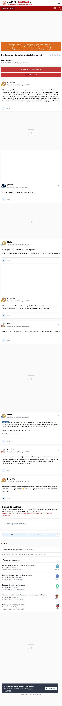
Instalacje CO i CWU (22, 63)
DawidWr (9, 60)
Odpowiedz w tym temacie (31, 69)
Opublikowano (18, 85)
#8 (58, 480)
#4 (58, 299)
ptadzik (8, 567)
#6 (58, 415)
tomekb (10, 324)
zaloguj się (10, 511)
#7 (58, 450)
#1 (58, 83)
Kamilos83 (9, 597)
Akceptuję (50, 688)
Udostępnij (15, 534)
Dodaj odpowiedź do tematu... (15, 524)
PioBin (9, 242)
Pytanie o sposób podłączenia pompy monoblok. (18, 565)
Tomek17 (9, 607)
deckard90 (10, 577)
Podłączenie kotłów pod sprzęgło (13, 585)
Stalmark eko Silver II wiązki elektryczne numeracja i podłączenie (24, 595)
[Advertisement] (26, 165)
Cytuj (8, 108)
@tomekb (6, 422)
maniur (8, 587)
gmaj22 (10, 185)
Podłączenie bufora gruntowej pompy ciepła (17, 575)
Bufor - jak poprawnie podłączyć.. (13, 605)
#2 (58, 186)
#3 (58, 243)
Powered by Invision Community (31, 694)
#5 (58, 324)
